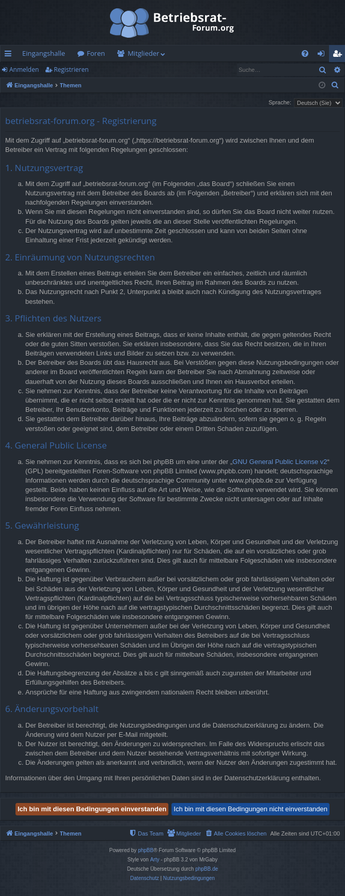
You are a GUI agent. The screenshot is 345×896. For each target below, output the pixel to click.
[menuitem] (305, 53)
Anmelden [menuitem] (324, 55)
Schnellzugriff (10, 55)
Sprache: (280, 102)
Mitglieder (143, 53)
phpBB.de (206, 869)
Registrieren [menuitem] (339, 55)
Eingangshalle (43, 53)
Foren (96, 53)
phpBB (145, 850)
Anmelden (24, 69)
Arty (155, 859)
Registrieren (71, 69)
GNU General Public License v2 (279, 462)
